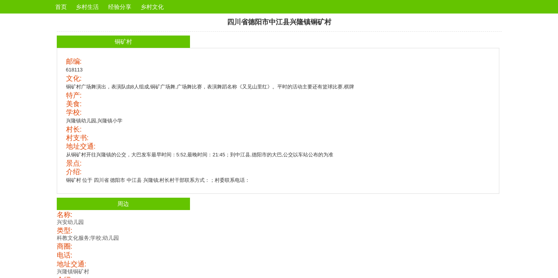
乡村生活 (87, 6)
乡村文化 (152, 6)
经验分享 (119, 6)
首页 (61, 6)
